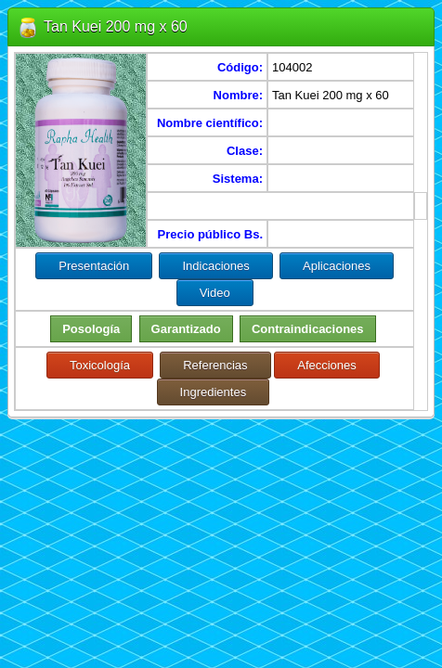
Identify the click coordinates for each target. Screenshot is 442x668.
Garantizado (186, 329)
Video (215, 293)
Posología (91, 329)
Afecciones (327, 365)
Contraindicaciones (308, 329)
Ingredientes (213, 392)
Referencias (215, 365)
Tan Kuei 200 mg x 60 (116, 26)
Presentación (93, 266)
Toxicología (100, 365)
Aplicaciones (336, 266)
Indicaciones (215, 266)
